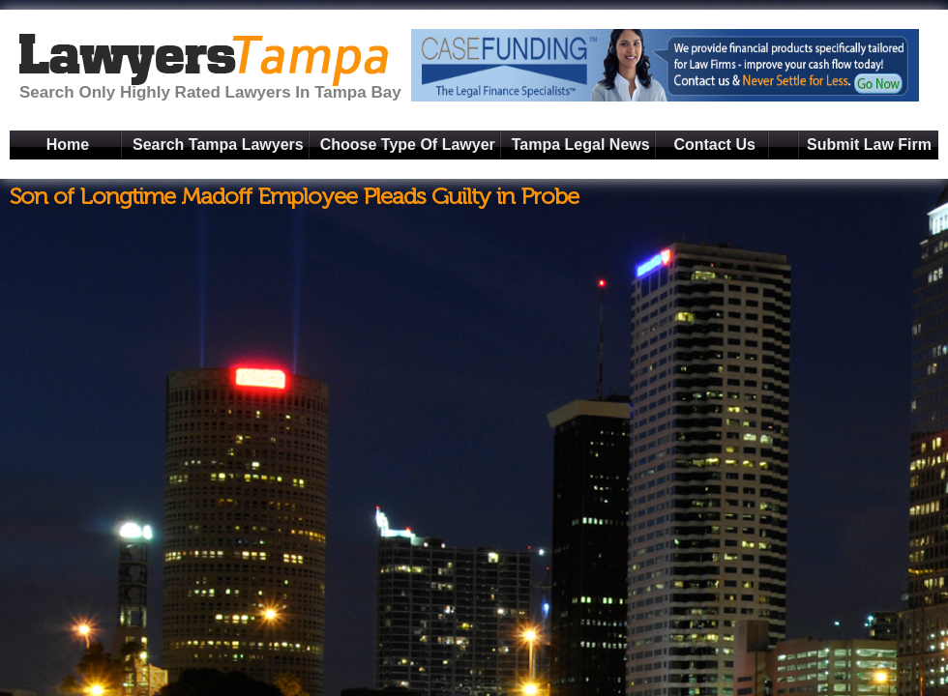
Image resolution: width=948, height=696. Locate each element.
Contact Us (714, 144)
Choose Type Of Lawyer (407, 144)
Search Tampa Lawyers (218, 144)
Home (67, 144)
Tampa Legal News (581, 144)
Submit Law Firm (869, 144)
